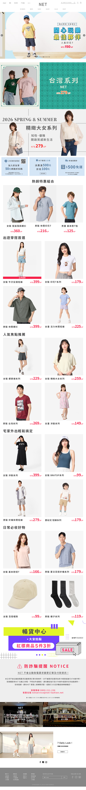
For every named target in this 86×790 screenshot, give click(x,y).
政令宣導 (33, 777)
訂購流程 (15, 776)
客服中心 (25, 777)
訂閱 (64, 777)
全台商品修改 (16, 779)
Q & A (29, 3)
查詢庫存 (16, 3)
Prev (2, 35)
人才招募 (7, 779)
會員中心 (25, 776)
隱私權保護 (33, 776)
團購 (10, 3)
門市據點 (23, 3)
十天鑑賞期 (15, 777)
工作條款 (33, 779)
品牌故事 (7, 776)
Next (84, 35)
